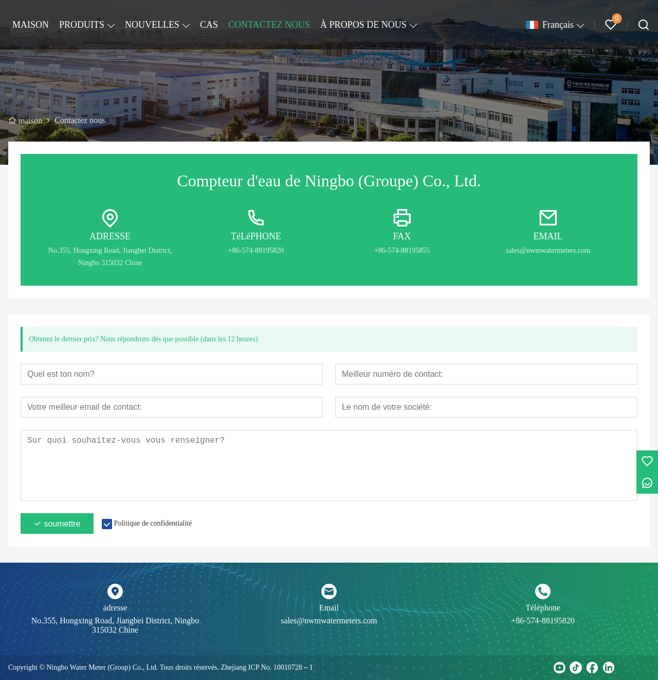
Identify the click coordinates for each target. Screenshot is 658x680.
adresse (115, 607)
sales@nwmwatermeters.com (329, 620)
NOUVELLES (152, 25)
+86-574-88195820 (543, 620)
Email (329, 607)
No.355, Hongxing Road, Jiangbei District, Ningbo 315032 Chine (115, 625)
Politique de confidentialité (153, 523)
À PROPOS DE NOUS (363, 25)
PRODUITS (81, 25)
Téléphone (542, 607)
